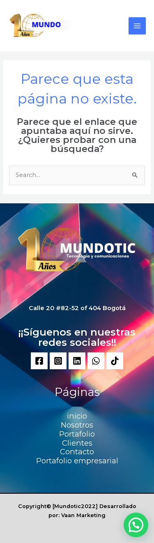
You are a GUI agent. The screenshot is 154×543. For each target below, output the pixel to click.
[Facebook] (39, 360)
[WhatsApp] (95, 360)
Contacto (77, 451)
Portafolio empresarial (77, 460)
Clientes (77, 443)
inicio (77, 416)
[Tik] (114, 360)
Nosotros (77, 425)
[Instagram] (58, 360)
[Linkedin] (77, 360)
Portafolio (77, 434)
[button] (136, 525)
